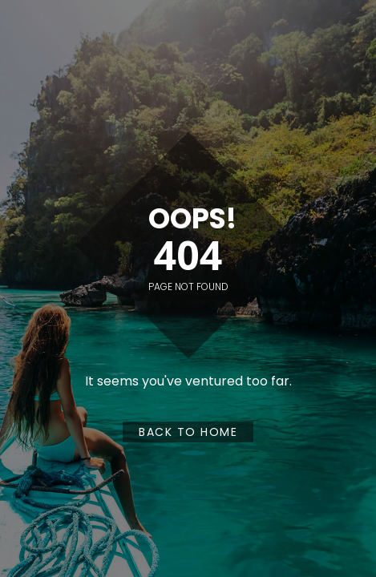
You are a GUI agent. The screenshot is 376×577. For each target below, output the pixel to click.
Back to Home (188, 432)
